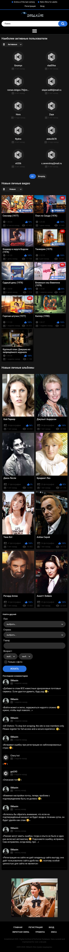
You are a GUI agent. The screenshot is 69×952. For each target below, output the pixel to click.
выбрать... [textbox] (11, 624)
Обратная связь (20, 932)
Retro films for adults (48, 2)
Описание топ (12, 780)
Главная (17, 927)
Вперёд (41, 176)
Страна (7, 629)
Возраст (8, 651)
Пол (6, 619)
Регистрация (30, 6)
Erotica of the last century (24, 2)
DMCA (54, 932)
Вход (42, 6)
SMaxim (14, 680)
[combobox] (35, 624)
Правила (40, 932)
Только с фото (15, 662)
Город (7, 640)
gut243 (13, 771)
